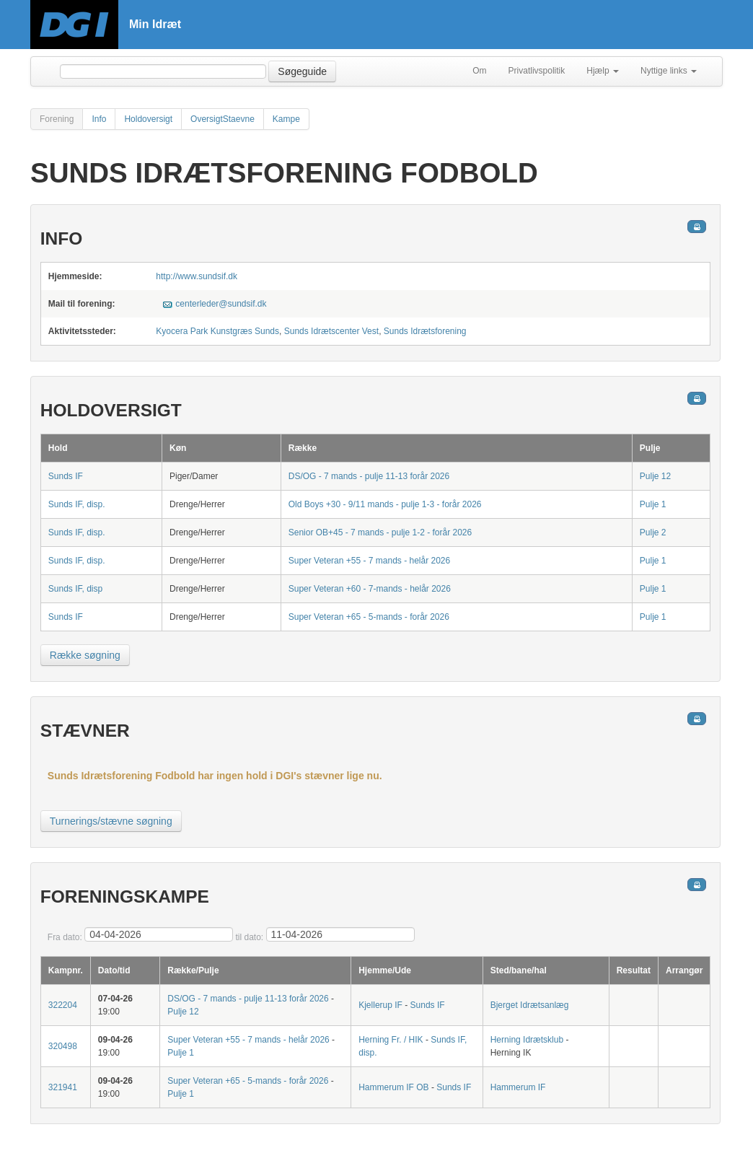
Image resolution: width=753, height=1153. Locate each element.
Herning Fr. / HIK (390, 1040)
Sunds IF (65, 476)
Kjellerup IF (380, 1005)
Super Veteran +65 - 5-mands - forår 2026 (369, 617)
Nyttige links (668, 71)
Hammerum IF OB (393, 1087)
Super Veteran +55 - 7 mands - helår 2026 (369, 561)
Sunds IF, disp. (76, 504)
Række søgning (85, 655)
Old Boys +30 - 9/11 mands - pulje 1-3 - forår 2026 (385, 504)
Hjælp (602, 71)
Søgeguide (302, 71)
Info (99, 119)
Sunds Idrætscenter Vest (331, 331)
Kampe (286, 119)
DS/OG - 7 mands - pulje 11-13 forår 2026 (369, 476)
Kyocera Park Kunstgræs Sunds (217, 331)
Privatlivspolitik (536, 71)
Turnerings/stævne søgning (111, 821)
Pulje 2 (653, 532)
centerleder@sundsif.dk (220, 304)
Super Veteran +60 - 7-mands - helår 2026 (370, 589)
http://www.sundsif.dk (196, 276)
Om (479, 71)
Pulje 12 (655, 476)
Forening (57, 119)
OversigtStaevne (222, 119)
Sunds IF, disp (75, 589)
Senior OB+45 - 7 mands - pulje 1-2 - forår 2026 (380, 532)
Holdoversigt (148, 119)
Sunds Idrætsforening (425, 331)
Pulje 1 (653, 504)
